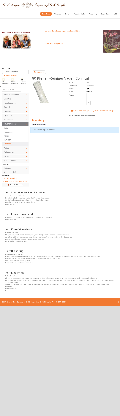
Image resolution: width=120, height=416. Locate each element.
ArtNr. (71, 83)
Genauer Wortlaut (23, 82)
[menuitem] (46, 14)
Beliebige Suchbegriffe (14, 82)
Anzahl (71, 95)
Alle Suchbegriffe (5, 82)
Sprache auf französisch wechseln (14, 181)
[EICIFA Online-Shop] (34, 5)
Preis (71, 91)
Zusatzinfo (73, 86)
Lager (71, 88)
